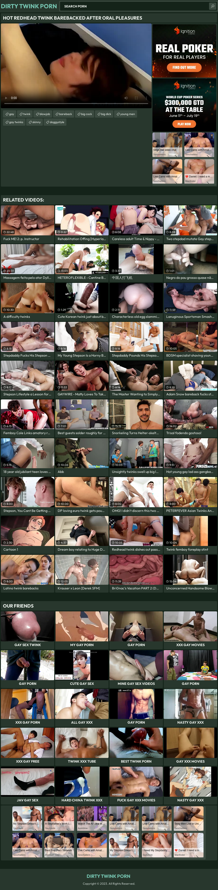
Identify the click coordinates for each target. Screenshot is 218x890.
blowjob (45, 114)
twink (26, 114)
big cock (86, 114)
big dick (106, 114)
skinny (36, 122)
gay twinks (16, 122)
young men (127, 114)
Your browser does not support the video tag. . (76, 65)
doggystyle (57, 122)
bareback (65, 114)
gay (11, 114)
